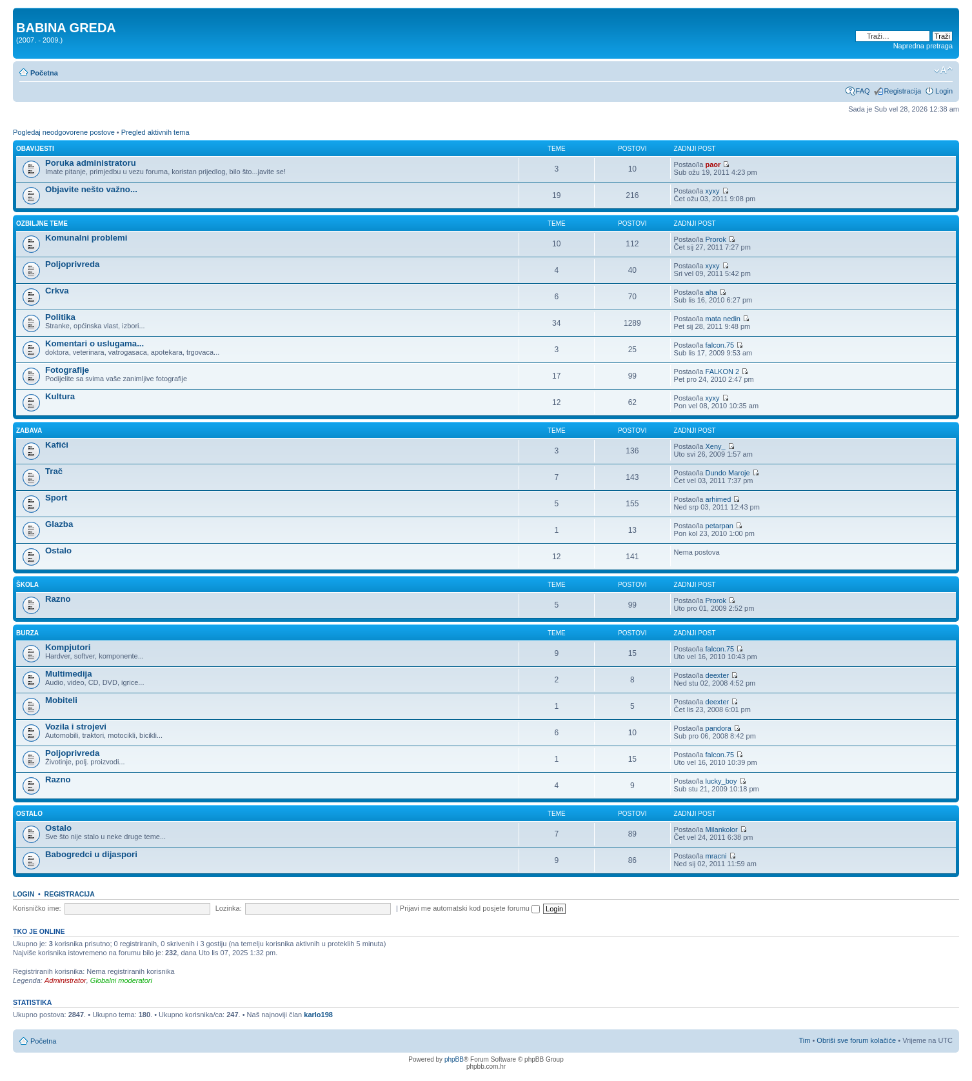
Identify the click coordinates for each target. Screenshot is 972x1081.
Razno (58, 599)
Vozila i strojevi (75, 726)
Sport (56, 497)
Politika (60, 317)
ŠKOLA (27, 584)
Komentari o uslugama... (94, 343)
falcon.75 (720, 345)
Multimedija (68, 674)
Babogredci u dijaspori (91, 854)
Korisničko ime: (37, 908)
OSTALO (29, 813)
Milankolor (722, 829)
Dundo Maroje (728, 473)
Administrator (65, 980)
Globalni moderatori (121, 980)
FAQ (863, 91)
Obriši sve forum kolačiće (856, 1040)
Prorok (716, 239)
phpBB (454, 1059)
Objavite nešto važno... (91, 189)
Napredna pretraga (923, 46)
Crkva (57, 290)
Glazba (59, 524)
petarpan (719, 526)
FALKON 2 (723, 371)
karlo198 (318, 1014)
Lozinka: (228, 908)
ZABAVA (29, 430)
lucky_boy (721, 781)
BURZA (27, 633)
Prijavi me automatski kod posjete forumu (470, 908)
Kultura (60, 396)
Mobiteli (61, 700)
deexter (717, 675)
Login (944, 91)
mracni (716, 856)
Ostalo (58, 550)
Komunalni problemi (86, 238)
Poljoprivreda (72, 264)
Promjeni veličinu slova (943, 70)
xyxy (713, 191)
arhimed (718, 499)
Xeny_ (716, 446)
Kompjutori (67, 647)
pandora (718, 728)
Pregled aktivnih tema (155, 132)
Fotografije (67, 370)
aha (711, 292)
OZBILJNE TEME (42, 223)
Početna (44, 73)
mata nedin (723, 318)
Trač (54, 471)
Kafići (56, 445)
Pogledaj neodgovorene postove (64, 132)
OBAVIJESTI (35, 148)
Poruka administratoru (90, 163)
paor (713, 164)
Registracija (902, 91)
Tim (804, 1040)
